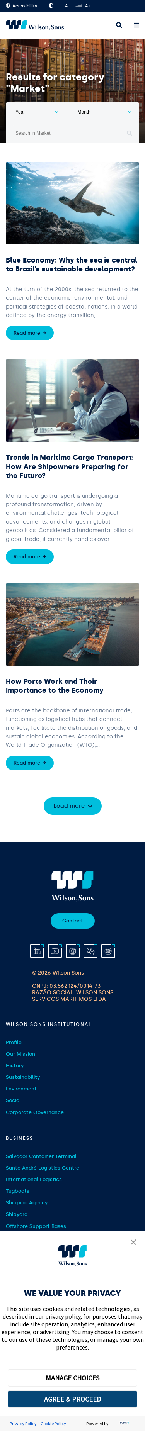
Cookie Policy (53, 1423)
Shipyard (16, 1214)
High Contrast (51, 5)
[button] (133, 1243)
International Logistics (34, 1179)
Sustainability (23, 1077)
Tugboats (17, 1191)
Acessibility (21, 5)
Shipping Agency (27, 1202)
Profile (14, 1042)
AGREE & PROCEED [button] (72, 1399)
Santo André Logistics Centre (42, 1168)
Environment (21, 1089)
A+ (87, 5)
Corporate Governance (35, 1112)
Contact (72, 921)
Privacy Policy (23, 1423)
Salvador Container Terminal (41, 1156)
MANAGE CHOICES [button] (72, 1377)
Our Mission (20, 1054)
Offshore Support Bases (36, 1226)
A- (67, 5)
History (15, 1065)
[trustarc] (123, 1423)
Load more (69, 805)
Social (13, 1100)
